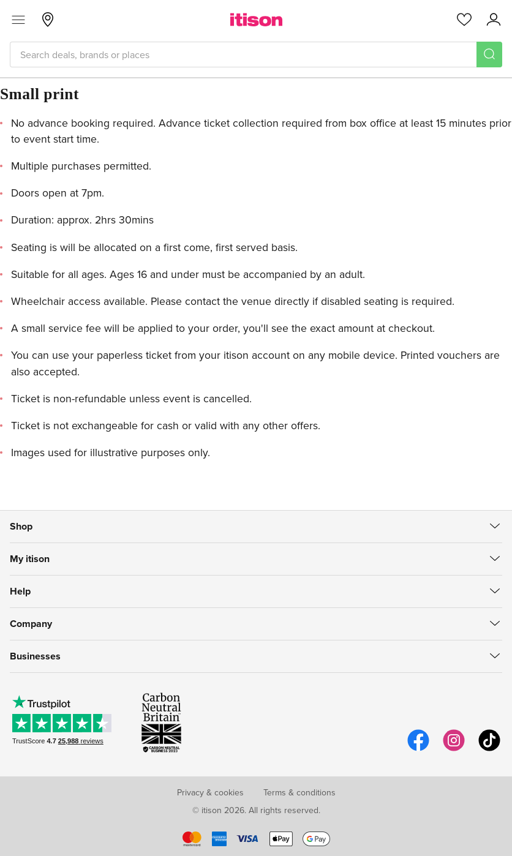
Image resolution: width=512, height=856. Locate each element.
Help (20, 591)
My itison (30, 559)
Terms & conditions (299, 792)
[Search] (489, 54)
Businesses (35, 656)
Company (31, 624)
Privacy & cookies (210, 792)
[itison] (256, 19)
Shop (21, 526)
